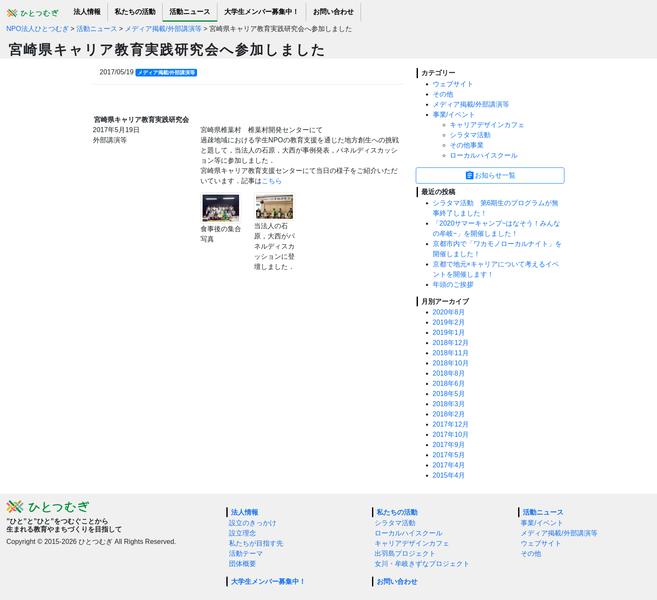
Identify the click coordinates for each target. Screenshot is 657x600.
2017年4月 (449, 465)
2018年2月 (449, 414)
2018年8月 (449, 373)
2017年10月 (451, 434)
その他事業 (467, 145)
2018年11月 (451, 353)
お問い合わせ (333, 11)
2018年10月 (451, 363)
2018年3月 (449, 404)
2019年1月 (449, 332)
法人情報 (87, 11)
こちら (272, 180)
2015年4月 (449, 475)
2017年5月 (449, 454)
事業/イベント (454, 114)
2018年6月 (449, 383)
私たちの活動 (135, 11)
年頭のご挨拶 (453, 284)
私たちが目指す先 (256, 543)
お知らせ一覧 (490, 175)
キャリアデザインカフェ (487, 124)
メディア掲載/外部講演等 (471, 104)
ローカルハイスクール (484, 155)
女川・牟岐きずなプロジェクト (422, 563)
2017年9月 (449, 444)
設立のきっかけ (252, 522)
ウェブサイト (453, 84)
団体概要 (242, 563)
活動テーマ (246, 553)
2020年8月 (449, 312)
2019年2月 (449, 322)
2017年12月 (451, 424)
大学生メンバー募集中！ (261, 11)
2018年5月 (449, 393)
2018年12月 (451, 342)
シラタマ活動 (470, 135)
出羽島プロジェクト (405, 553)
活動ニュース (189, 11)
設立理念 (242, 533)
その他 (443, 94)
